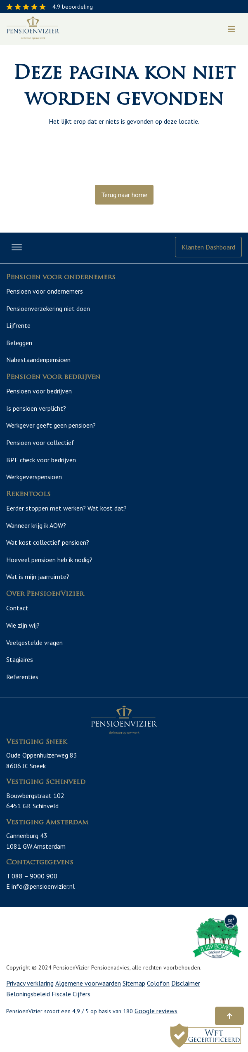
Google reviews (156, 1008)
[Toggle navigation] (231, 29)
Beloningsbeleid (29, 990)
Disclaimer (185, 980)
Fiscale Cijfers (71, 990)
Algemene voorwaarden (88, 980)
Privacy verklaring (30, 980)
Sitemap (134, 980)
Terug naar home (124, 195)
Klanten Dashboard (208, 247)
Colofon (158, 980)
